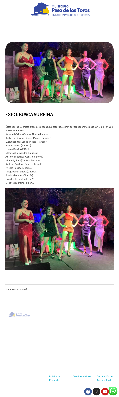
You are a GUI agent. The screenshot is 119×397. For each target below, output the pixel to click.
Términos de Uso (82, 376)
